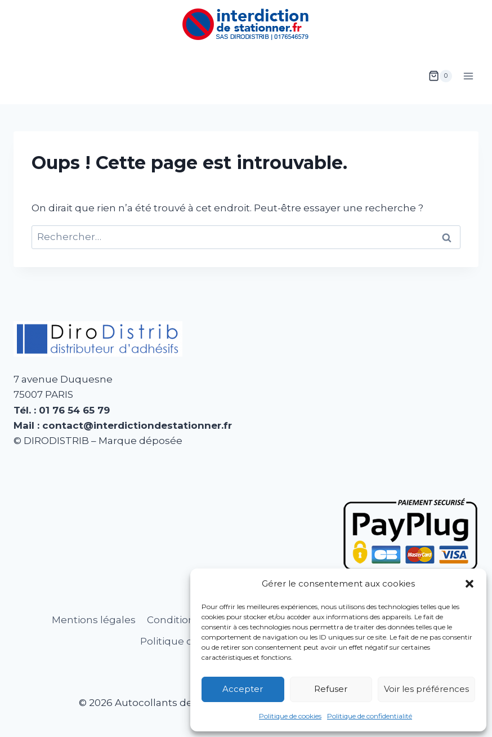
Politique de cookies (290, 716)
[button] (469, 583)
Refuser (330, 688)
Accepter (242, 688)
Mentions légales (94, 619)
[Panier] (440, 76)
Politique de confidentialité (369, 716)
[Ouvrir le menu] (468, 76)
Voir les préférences (426, 688)
